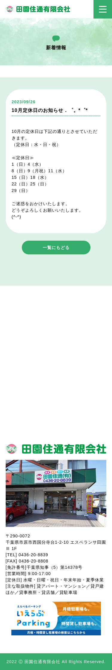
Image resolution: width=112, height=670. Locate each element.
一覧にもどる (56, 247)
